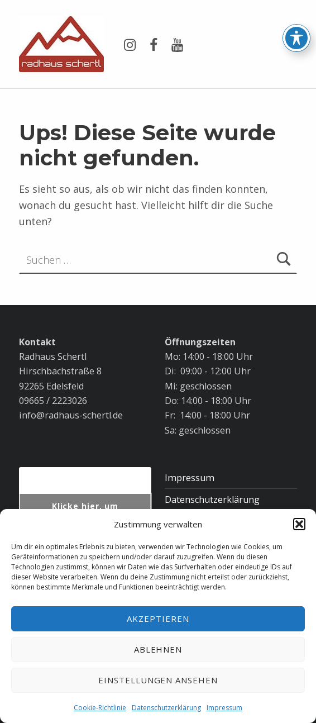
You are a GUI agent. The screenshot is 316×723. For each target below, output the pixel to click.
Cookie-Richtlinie (100, 707)
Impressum (224, 707)
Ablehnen (158, 649)
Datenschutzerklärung (166, 707)
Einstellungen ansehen (158, 680)
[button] (299, 524)
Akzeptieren (158, 618)
